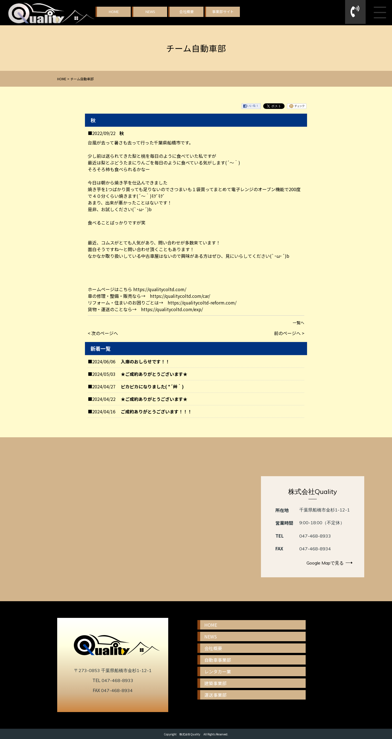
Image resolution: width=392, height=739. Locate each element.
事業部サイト (223, 11)
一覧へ (298, 322)
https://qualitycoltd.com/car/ (180, 296)
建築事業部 (215, 683)
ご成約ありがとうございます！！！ (156, 411)
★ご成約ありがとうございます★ (154, 374)
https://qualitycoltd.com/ (159, 289)
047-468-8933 (315, 536)
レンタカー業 (217, 671)
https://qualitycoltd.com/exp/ (172, 309)
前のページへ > (289, 333)
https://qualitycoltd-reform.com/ (202, 302)
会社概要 (186, 11)
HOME (114, 11)
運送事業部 (215, 694)
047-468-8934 (315, 548)
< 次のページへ (103, 333)
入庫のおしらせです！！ (145, 361)
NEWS (150, 11)
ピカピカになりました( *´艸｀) (152, 386)
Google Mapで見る (329, 563)
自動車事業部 (217, 659)
